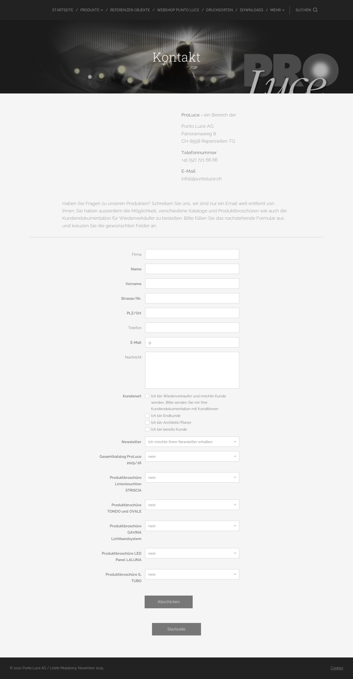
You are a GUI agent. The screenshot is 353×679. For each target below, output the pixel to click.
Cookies (337, 668)
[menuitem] (55, 10)
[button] (307, 10)
